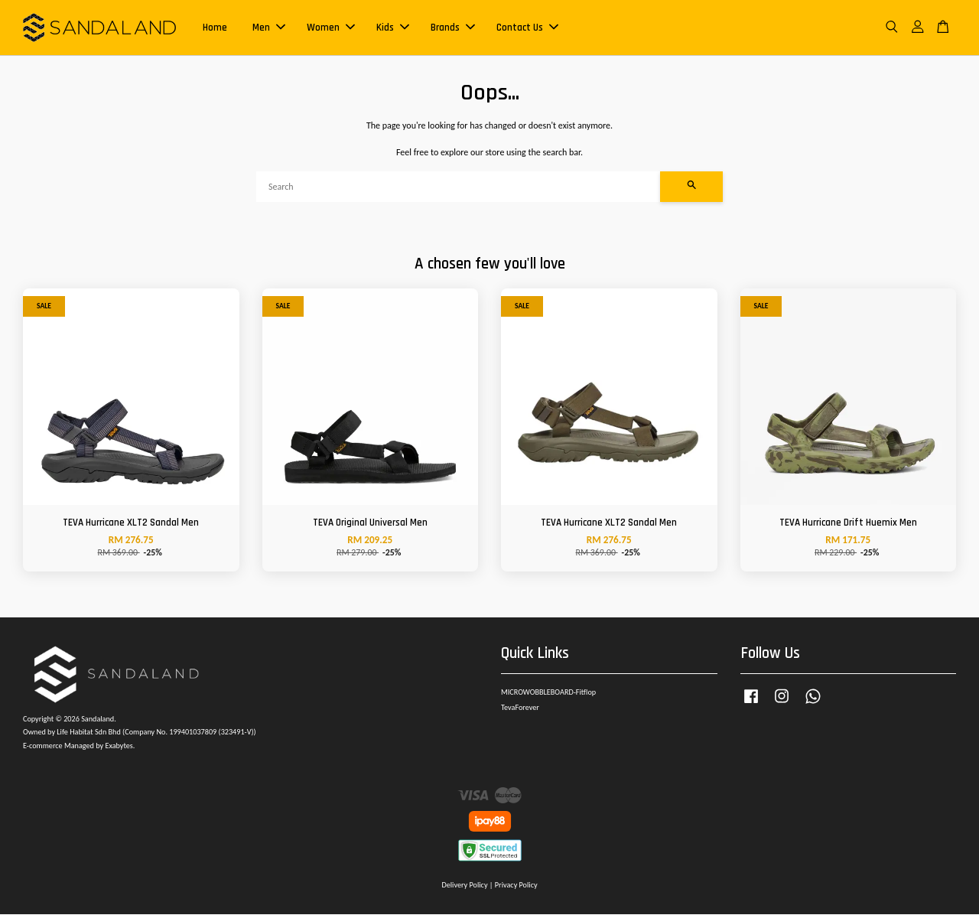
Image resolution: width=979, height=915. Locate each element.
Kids (392, 27)
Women (331, 27)
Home (215, 27)
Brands (453, 27)
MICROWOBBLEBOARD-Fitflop (548, 693)
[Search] (458, 187)
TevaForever (520, 708)
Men (268, 27)
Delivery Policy (464, 886)
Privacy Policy (516, 886)
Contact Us (527, 27)
